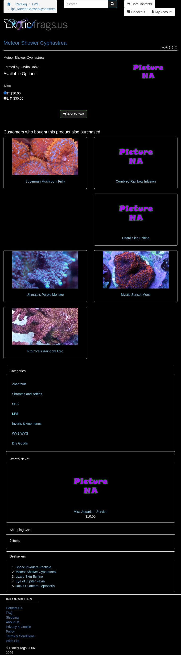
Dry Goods (20, 443)
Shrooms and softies (27, 394)
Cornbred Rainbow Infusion (136, 181)
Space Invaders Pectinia (33, 567)
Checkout (136, 12)
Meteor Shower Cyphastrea (36, 572)
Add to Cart (73, 114)
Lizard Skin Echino (135, 238)
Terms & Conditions (20, 636)
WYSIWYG (20, 433)
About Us (13, 622)
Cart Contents (139, 4)
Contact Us (14, 608)
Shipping (12, 617)
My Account (161, 12)
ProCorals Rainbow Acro (45, 351)
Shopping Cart (20, 530)
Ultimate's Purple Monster (45, 294)
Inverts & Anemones (26, 423)
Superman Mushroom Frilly (45, 181)
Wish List (12, 641)
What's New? (19, 459)
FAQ (9, 613)
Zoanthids (19, 384)
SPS (15, 404)
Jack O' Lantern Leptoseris (35, 586)
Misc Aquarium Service (90, 512)
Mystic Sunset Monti (135, 294)
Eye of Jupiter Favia (30, 581)
